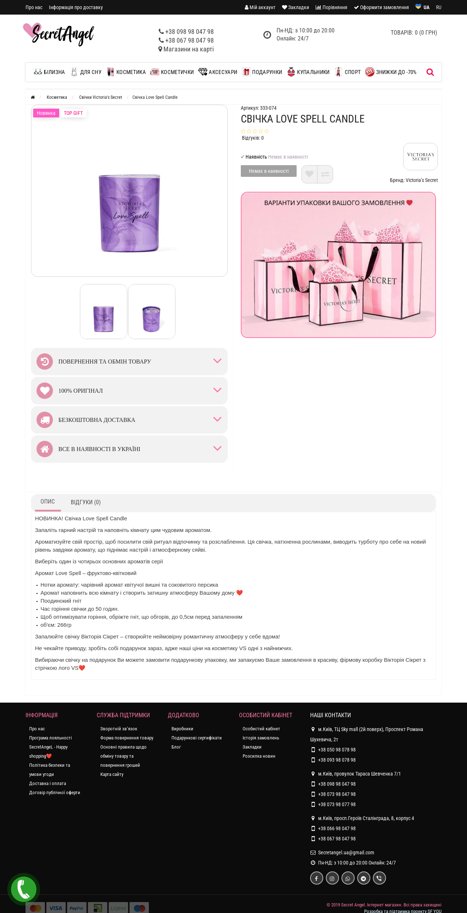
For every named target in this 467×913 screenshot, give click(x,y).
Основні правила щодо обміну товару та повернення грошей (123, 756)
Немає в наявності (269, 171)
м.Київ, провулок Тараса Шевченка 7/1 (355, 774)
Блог (176, 747)
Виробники (182, 728)
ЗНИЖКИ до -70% (391, 72)
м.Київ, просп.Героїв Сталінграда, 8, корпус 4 (362, 818)
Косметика (126, 72)
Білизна (51, 72)
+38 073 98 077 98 (337, 804)
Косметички (172, 72)
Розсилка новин (259, 756)
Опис (47, 501)
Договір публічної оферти (54, 792)
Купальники (307, 72)
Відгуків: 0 (253, 138)
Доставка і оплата (47, 783)
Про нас (34, 7)
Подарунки (262, 72)
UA (426, 7)
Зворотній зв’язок (118, 728)
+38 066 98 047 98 (337, 828)
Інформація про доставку (76, 7)
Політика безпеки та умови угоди (49, 769)
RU (438, 7)
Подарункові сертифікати (196, 738)
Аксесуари (217, 72)
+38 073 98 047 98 (337, 794)
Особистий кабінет (261, 728)
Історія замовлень (261, 738)
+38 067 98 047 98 (189, 40)
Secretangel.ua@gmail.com (346, 852)
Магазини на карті (188, 49)
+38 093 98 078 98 (337, 760)
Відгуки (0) (86, 502)
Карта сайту (111, 774)
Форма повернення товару (126, 738)
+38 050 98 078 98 (337, 750)
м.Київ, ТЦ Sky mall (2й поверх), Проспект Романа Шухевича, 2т (366, 733)
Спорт (347, 72)
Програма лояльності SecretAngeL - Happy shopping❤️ (50, 747)
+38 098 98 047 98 (189, 31)
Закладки (252, 747)
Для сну (85, 72)
